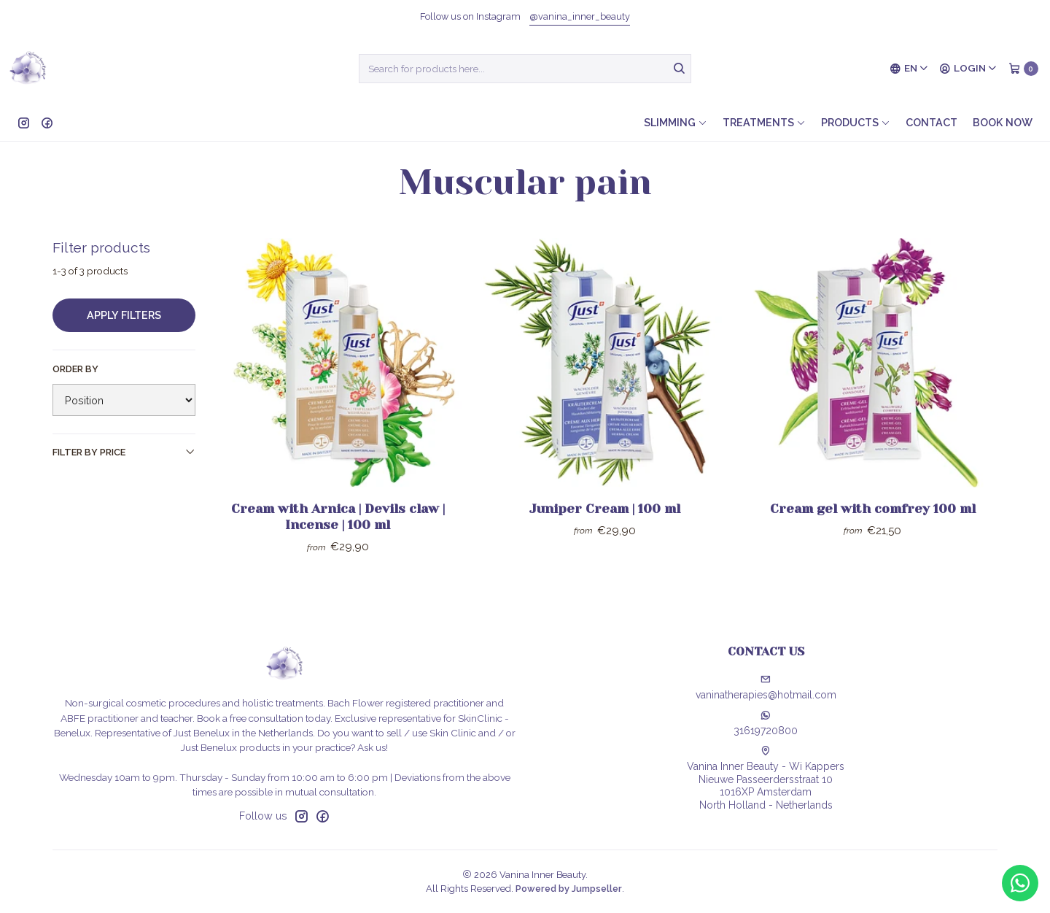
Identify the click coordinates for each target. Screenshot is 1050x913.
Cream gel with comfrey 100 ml (873, 508)
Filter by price (123, 452)
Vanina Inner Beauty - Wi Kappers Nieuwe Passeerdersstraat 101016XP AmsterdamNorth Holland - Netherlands (765, 778)
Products (855, 122)
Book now (1002, 122)
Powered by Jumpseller (569, 888)
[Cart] (1023, 68)
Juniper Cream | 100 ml (604, 508)
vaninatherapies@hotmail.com (766, 687)
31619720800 (766, 723)
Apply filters (124, 315)
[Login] (968, 68)
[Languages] (909, 68)
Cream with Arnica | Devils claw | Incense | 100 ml (338, 516)
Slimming (675, 122)
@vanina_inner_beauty (579, 16)
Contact (931, 122)
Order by (75, 368)
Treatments (764, 122)
